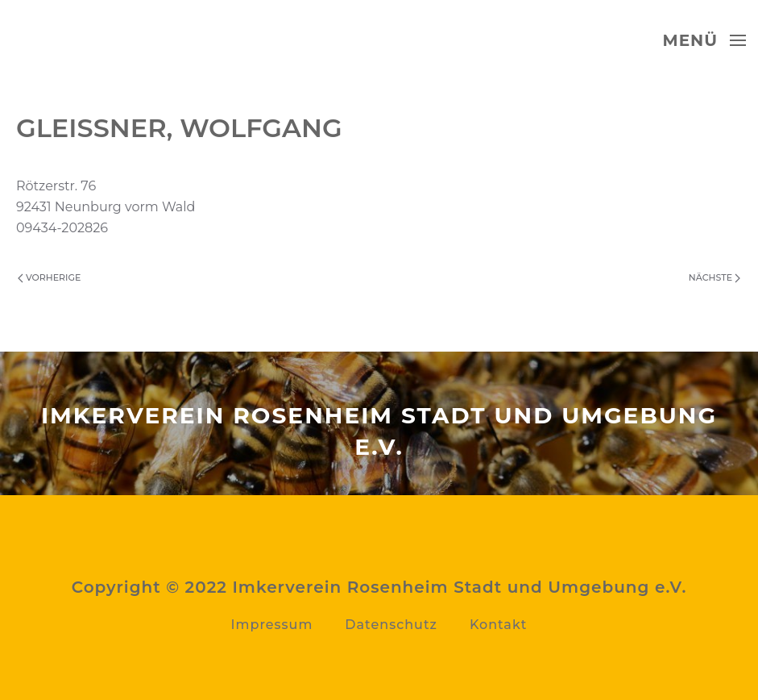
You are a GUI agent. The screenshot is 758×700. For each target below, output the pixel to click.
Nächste (714, 277)
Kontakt (499, 624)
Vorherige (49, 277)
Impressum (272, 624)
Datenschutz (391, 624)
